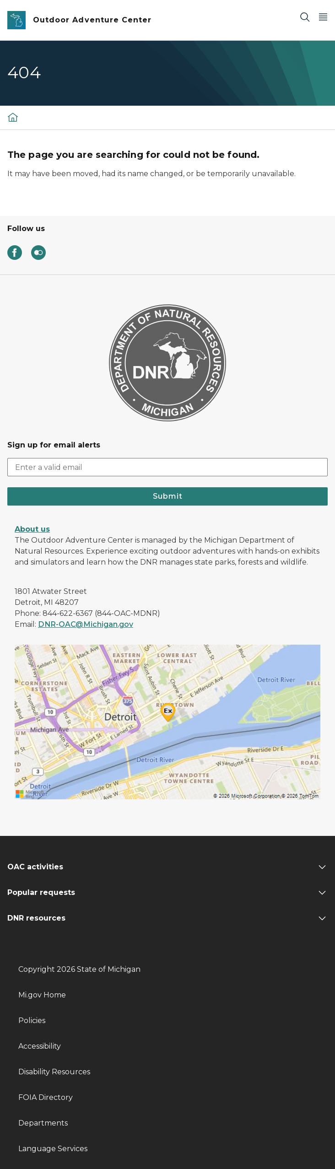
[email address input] (167, 467)
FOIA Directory (45, 1097)
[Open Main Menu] (323, 16)
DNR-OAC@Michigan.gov (85, 624)
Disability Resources (54, 1071)
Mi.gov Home (42, 995)
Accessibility (39, 1046)
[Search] (304, 16)
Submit (168, 496)
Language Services (52, 1148)
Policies (31, 1020)
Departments (43, 1123)
